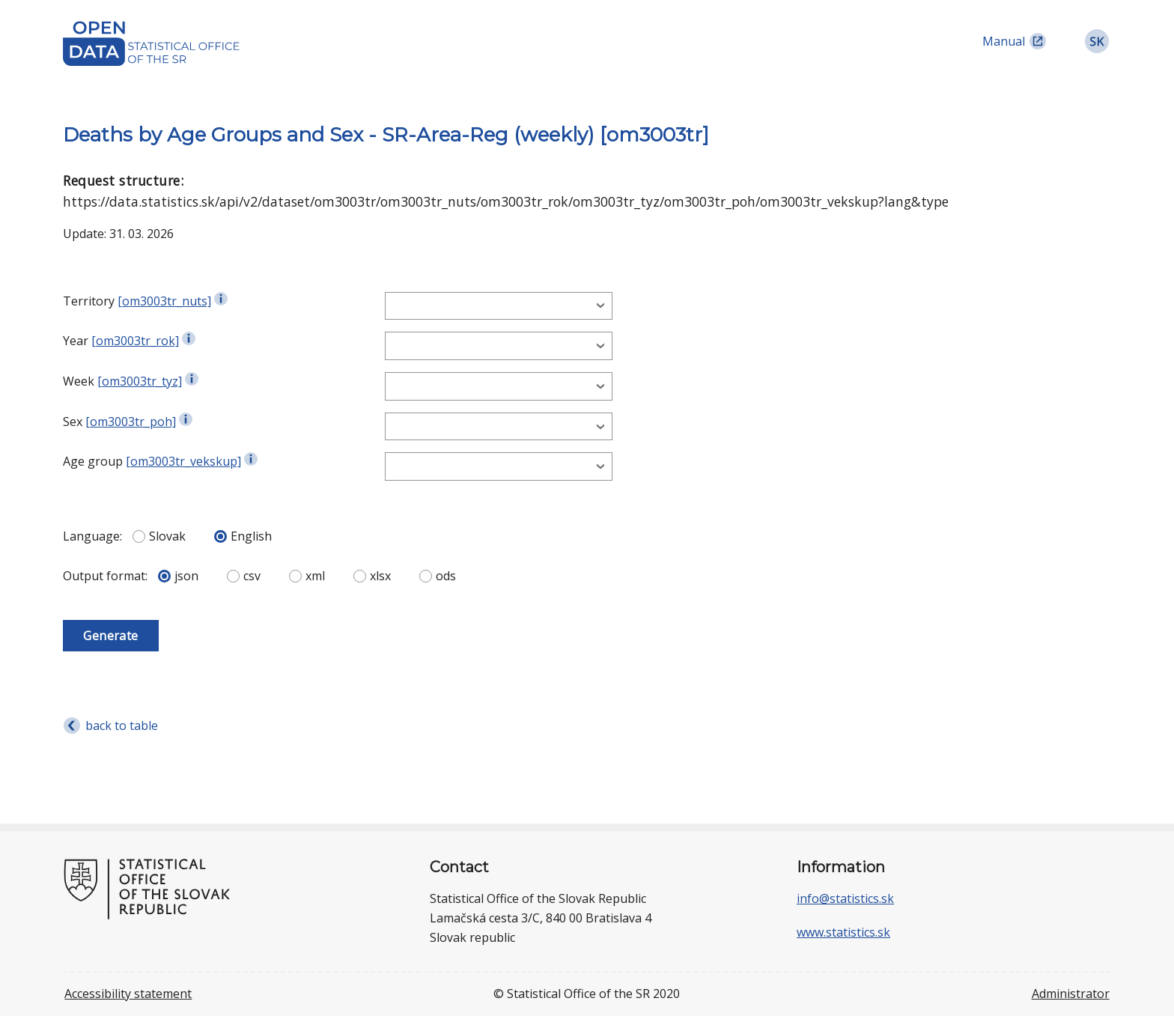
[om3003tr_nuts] (164, 301)
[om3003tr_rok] (135, 340)
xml (307, 576)
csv (244, 576)
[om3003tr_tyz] (139, 381)
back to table (121, 725)
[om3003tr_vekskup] (183, 461)
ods (437, 576)
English (243, 536)
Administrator (1071, 993)
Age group (93, 461)
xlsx (372, 576)
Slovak (159, 536)
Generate (111, 635)
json (178, 576)
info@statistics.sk (845, 898)
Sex (72, 421)
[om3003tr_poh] (130, 421)
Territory (89, 301)
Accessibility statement (128, 993)
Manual (1003, 41)
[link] (1097, 41)
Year (75, 340)
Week (78, 381)
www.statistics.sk (843, 932)
